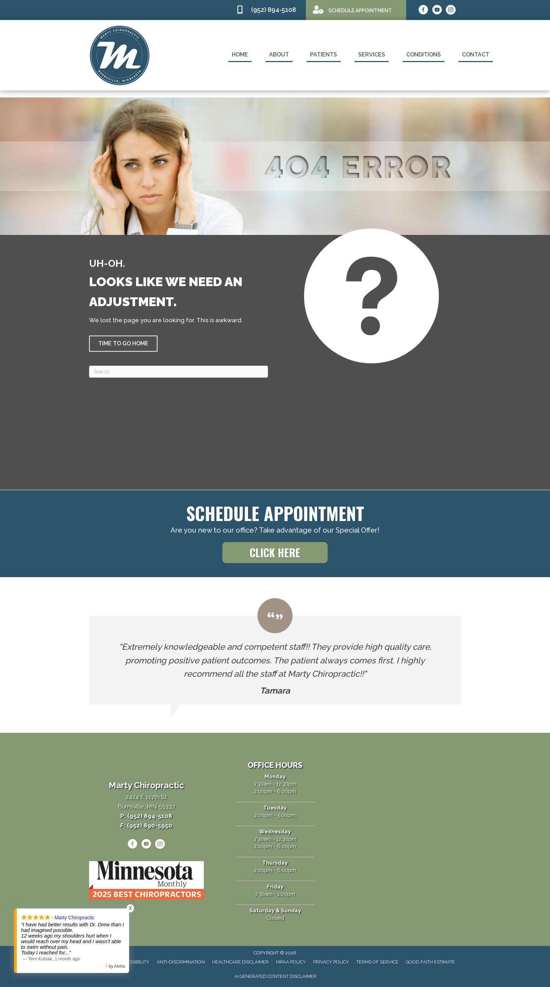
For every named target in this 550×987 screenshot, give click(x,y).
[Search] (178, 372)
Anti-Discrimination (181, 962)
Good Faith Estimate (430, 962)
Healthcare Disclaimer (240, 962)
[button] (123, 344)
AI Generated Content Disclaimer (275, 976)
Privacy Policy (331, 962)
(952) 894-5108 (273, 9)
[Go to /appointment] (356, 9)
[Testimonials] (275, 651)
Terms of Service (377, 962)
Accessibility (133, 962)
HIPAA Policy (291, 962)
